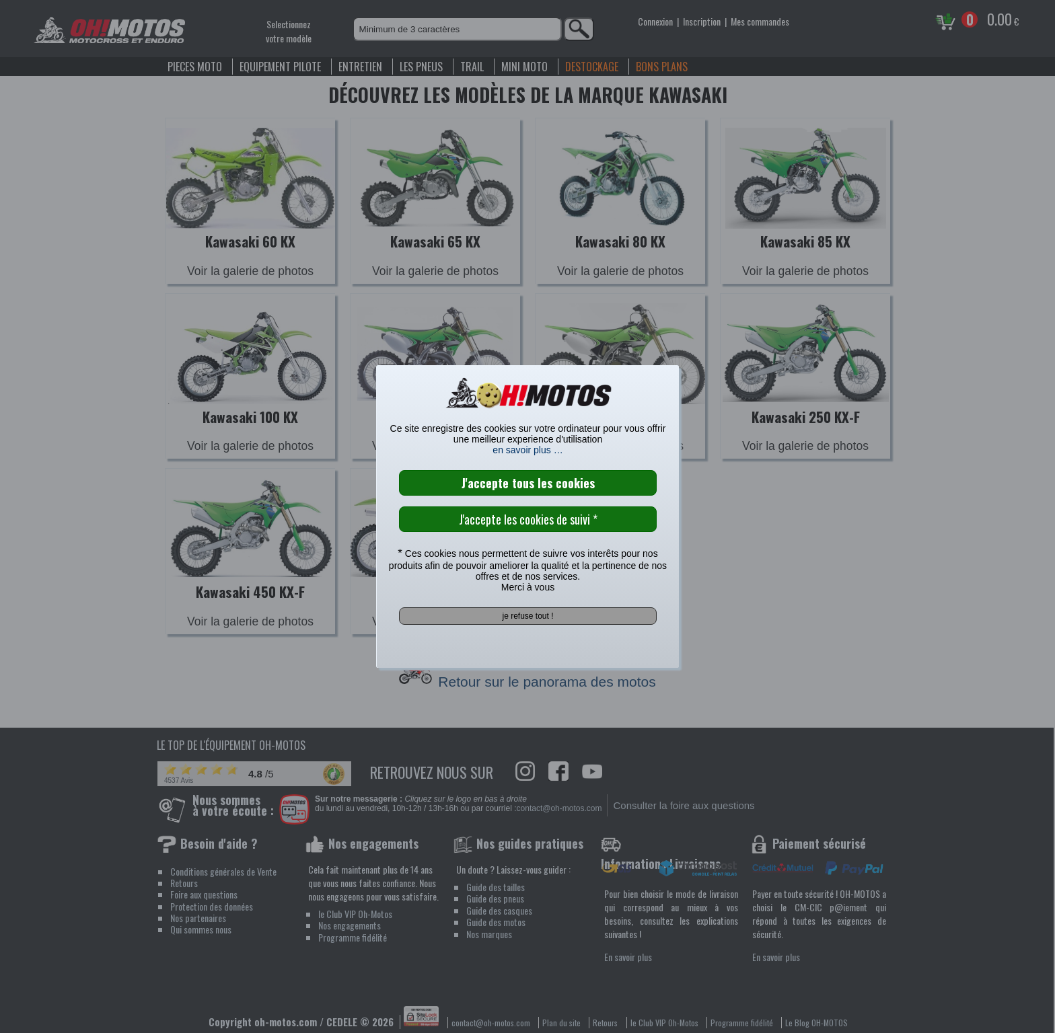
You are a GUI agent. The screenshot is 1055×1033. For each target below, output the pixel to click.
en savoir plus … (527, 450)
